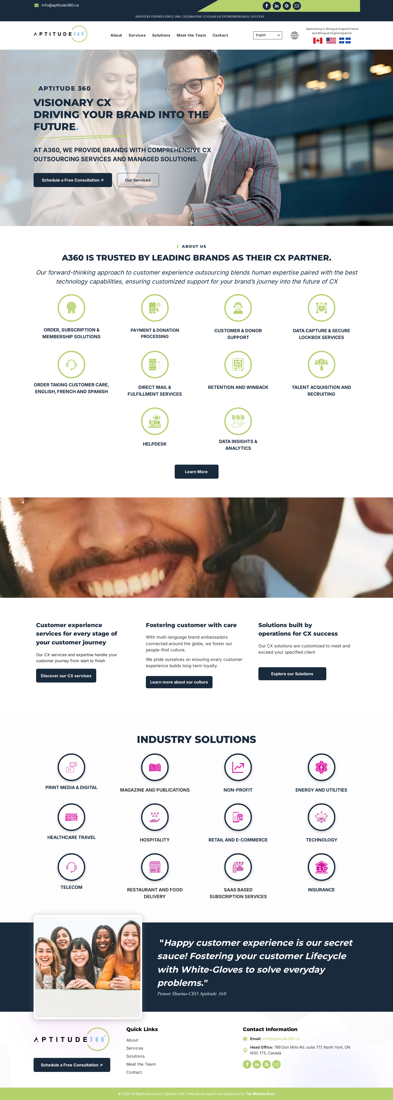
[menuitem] (116, 35)
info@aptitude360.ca (281, 1038)
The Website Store (260, 1094)
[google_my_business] (287, 6)
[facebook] (267, 6)
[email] (297, 6)
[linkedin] (277, 6)
